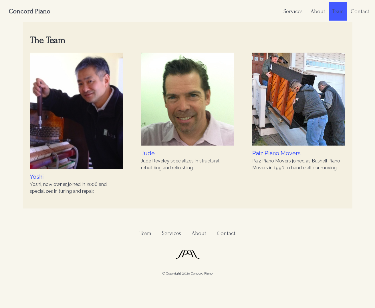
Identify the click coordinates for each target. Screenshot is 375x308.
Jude (148, 153)
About (318, 11)
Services (293, 11)
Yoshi (37, 176)
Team (338, 11)
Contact (360, 11)
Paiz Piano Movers (276, 153)
